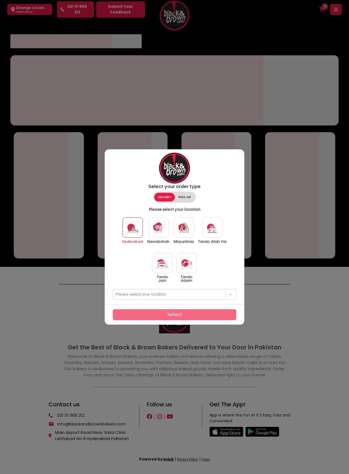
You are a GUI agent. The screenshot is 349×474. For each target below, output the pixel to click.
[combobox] (116, 294)
